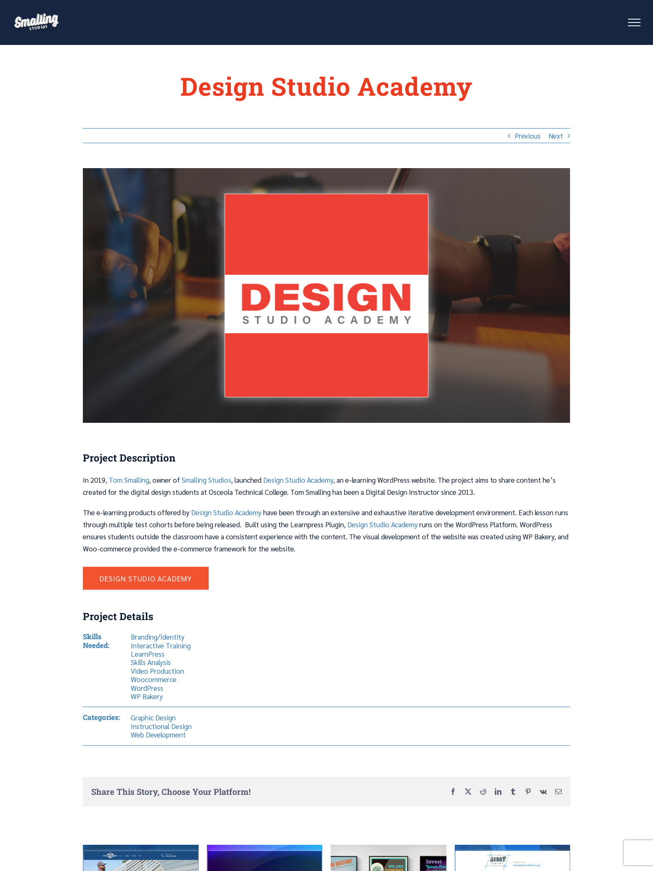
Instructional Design (161, 726)
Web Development (158, 734)
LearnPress (147, 653)
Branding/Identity (157, 636)
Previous (528, 135)
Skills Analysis (151, 662)
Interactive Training (161, 645)
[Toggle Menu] (634, 22)
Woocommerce (154, 679)
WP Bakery (147, 696)
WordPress (147, 687)
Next (555, 135)
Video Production (157, 670)
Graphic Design (153, 717)
